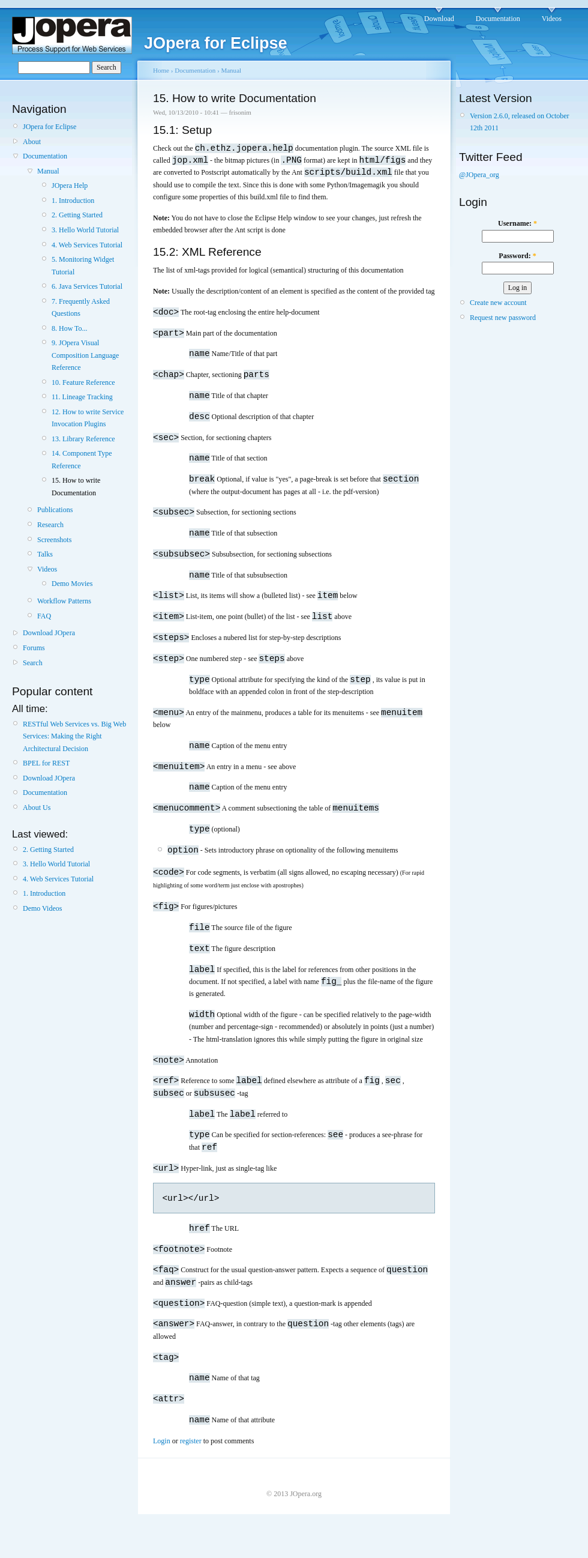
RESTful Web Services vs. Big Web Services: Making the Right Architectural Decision (74, 736)
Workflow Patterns (64, 601)
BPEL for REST (46, 763)
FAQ (44, 616)
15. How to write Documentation (76, 486)
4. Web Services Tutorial (87, 245)
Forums (34, 648)
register (191, 1472)
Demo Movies (72, 583)
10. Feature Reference (83, 382)
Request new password (503, 317)
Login (161, 1472)
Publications (55, 510)
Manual (48, 171)
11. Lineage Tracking (82, 397)
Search (33, 663)
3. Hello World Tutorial (85, 230)
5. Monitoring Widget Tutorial (83, 265)
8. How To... (70, 328)
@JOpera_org (479, 175)
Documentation (498, 18)
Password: (517, 256)
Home (161, 70)
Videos (552, 18)
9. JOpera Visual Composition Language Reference (85, 355)
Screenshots (54, 540)
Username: (517, 223)
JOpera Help (70, 185)
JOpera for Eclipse (49, 126)
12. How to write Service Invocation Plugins (88, 418)
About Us (36, 807)
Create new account (498, 302)
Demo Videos (42, 908)
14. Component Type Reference (82, 459)
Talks (45, 554)
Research (50, 525)
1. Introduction (73, 200)
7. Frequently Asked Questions (81, 307)
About (32, 141)
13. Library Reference (83, 439)
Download (439, 18)
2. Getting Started (77, 215)
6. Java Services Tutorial (87, 286)
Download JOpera (49, 633)
